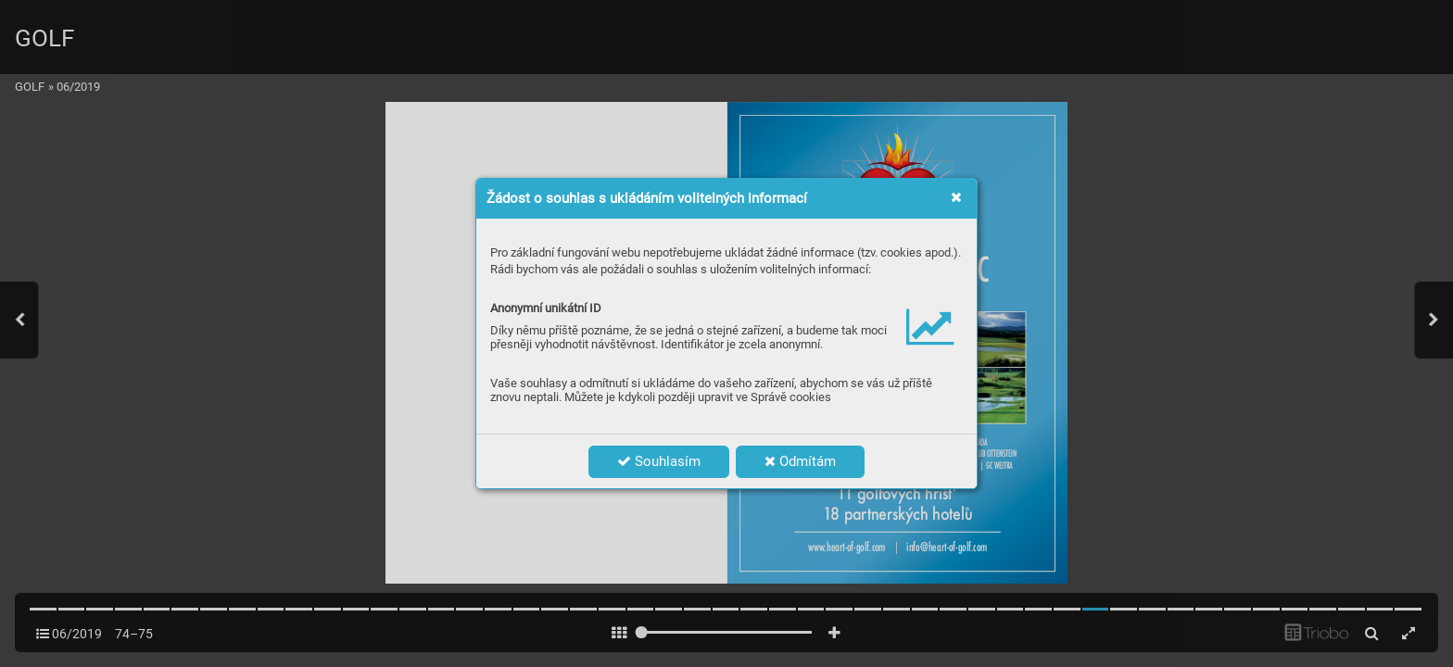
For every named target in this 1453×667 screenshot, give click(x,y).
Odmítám (800, 461)
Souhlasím (659, 461)
